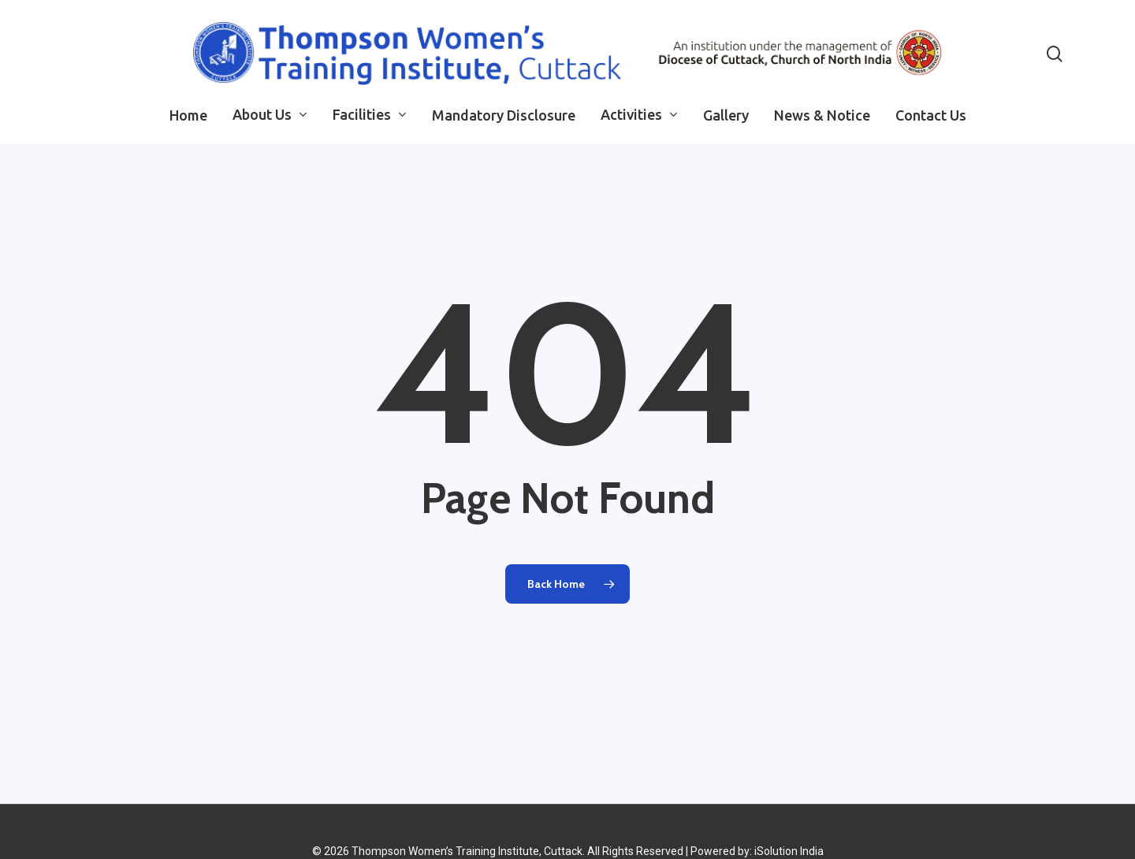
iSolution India (789, 851)
